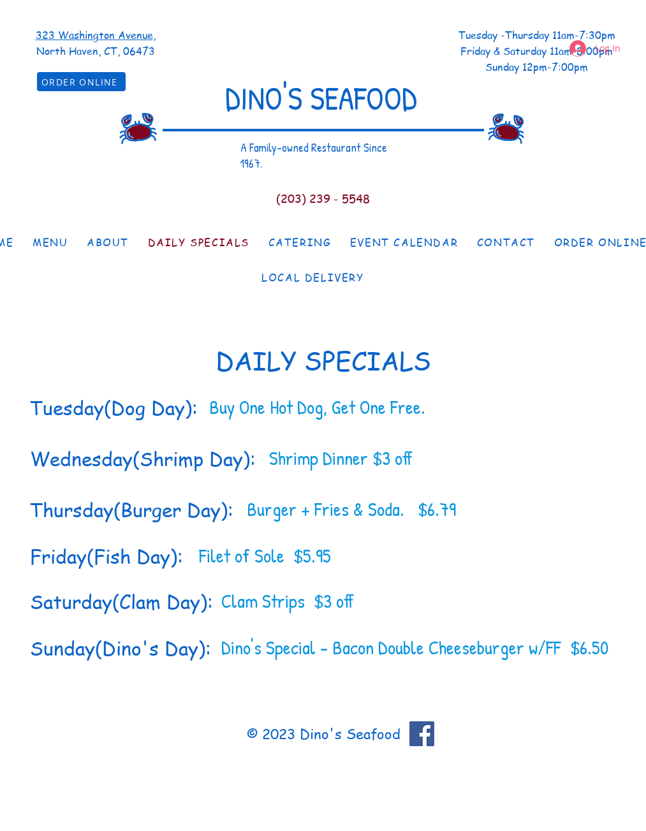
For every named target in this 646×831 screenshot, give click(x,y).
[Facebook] (421, 733)
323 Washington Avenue (94, 35)
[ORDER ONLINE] (81, 81)
